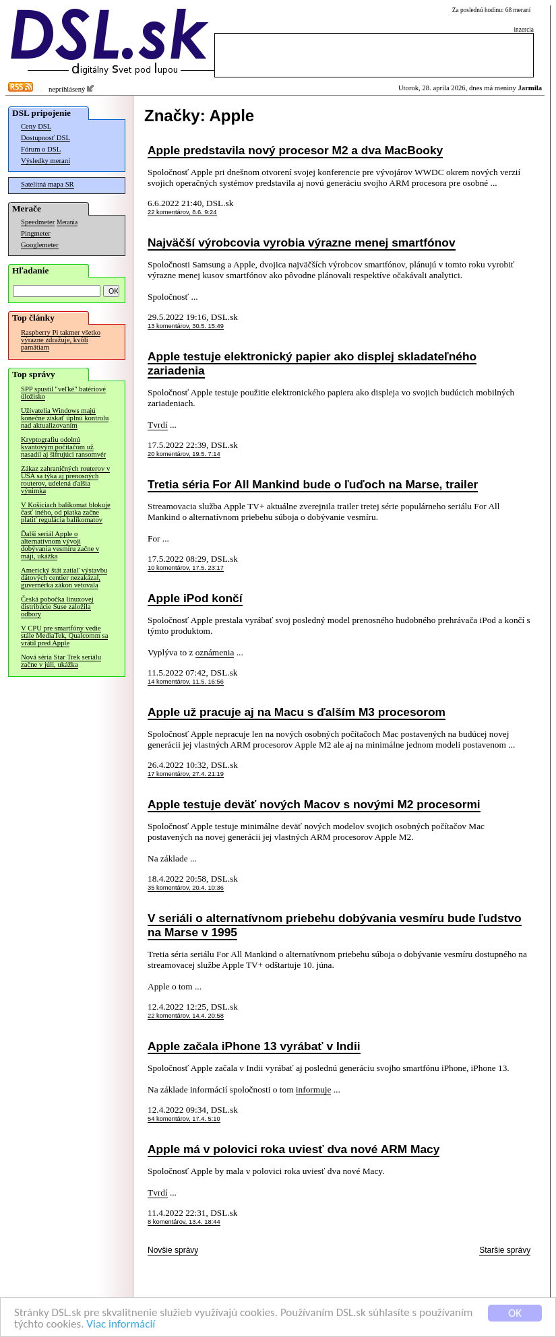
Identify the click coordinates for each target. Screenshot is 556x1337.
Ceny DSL (36, 126)
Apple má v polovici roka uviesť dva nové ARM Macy (293, 1149)
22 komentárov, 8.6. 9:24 (182, 212)
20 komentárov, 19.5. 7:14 (184, 454)
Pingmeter (36, 233)
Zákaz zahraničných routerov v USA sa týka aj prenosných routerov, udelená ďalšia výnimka (65, 479)
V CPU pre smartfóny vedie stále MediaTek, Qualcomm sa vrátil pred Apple (64, 635)
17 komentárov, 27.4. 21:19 (186, 774)
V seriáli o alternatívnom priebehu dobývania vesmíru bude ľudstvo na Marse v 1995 (335, 925)
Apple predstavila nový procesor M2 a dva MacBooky (295, 150)
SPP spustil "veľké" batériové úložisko (63, 392)
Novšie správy (173, 1250)
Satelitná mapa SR (47, 184)
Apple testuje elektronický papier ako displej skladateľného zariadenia (312, 363)
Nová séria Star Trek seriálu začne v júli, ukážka (61, 660)
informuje (314, 1089)
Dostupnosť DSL (45, 137)
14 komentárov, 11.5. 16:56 (186, 681)
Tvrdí (158, 425)
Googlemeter (40, 245)
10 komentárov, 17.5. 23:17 (186, 567)
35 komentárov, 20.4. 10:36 (186, 887)
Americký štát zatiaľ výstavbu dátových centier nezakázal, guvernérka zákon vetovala (64, 577)
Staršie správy (504, 1250)
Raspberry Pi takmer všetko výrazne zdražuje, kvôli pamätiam (60, 340)
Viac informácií (120, 1324)
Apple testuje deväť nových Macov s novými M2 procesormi (314, 804)
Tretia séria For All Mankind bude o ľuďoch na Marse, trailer (313, 484)
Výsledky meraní (45, 160)
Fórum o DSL (41, 149)
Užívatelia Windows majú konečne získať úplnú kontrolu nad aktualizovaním (65, 418)
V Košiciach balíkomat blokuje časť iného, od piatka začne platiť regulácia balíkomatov (66, 512)
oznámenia (215, 652)
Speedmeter (38, 222)
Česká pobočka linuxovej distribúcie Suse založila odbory (57, 606)
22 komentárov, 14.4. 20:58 (186, 1015)
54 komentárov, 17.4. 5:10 (184, 1118)
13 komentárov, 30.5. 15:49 (186, 326)
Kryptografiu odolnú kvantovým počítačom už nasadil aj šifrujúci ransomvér (63, 447)
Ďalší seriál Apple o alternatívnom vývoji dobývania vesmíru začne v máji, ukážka (60, 545)
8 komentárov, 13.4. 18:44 (184, 1221)
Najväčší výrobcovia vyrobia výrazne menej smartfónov (302, 242)
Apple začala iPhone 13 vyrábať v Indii (254, 1046)
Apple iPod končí (195, 598)
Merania (67, 222)
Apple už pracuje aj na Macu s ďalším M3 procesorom (296, 712)
